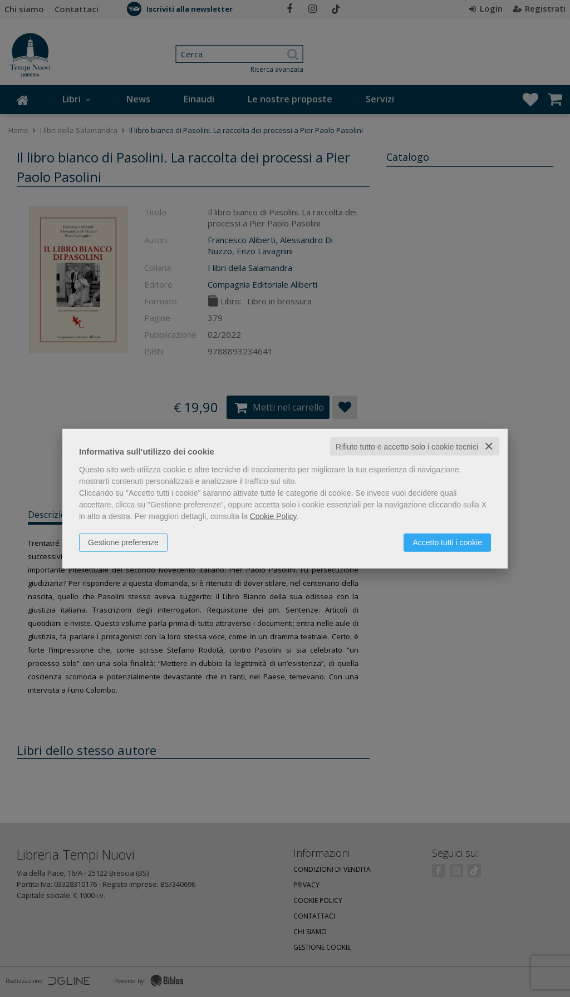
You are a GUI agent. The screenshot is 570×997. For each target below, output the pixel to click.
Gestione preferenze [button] (123, 541)
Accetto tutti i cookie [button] (447, 541)
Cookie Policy (273, 515)
